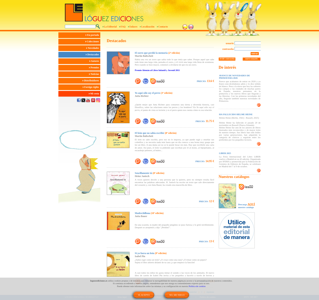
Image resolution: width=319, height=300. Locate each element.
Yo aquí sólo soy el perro (154, 93)
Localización (147, 26)
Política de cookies (197, 286)
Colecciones (92, 41)
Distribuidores (91, 80)
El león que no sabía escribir (156, 133)
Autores (95, 61)
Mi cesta (94, 93)
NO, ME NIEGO (177, 295)
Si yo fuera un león (151, 253)
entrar (254, 53)
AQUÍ (251, 204)
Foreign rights (91, 87)
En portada (93, 35)
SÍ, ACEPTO (144, 295)
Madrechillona (149, 213)
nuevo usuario (251, 59)
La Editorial (110, 26)
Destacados (93, 54)
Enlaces (133, 26)
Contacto (163, 26)
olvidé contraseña (227, 59)
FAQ (123, 26)
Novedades (93, 48)
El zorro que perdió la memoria (157, 52)
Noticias (94, 74)
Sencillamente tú (149, 173)
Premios (94, 67)
